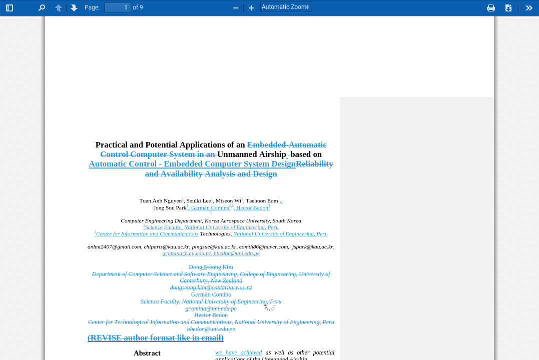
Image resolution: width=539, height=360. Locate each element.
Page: (92, 7)
